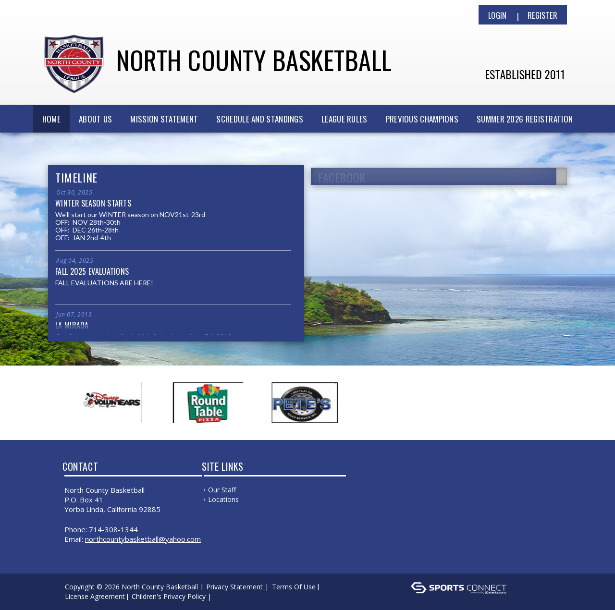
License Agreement (95, 596)
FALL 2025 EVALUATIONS (92, 271)
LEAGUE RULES (344, 119)
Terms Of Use (294, 586)
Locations (223, 499)
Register (542, 15)
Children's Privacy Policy (169, 596)
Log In (227, 596)
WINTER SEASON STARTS (93, 203)
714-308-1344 (113, 529)
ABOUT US (95, 119)
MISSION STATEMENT (164, 119)
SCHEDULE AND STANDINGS (259, 119)
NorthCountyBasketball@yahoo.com (143, 539)
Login (497, 15)
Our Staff (222, 489)
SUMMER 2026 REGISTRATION (525, 119)
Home (51, 119)
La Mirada (72, 325)
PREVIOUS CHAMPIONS (422, 119)
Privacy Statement (234, 586)
